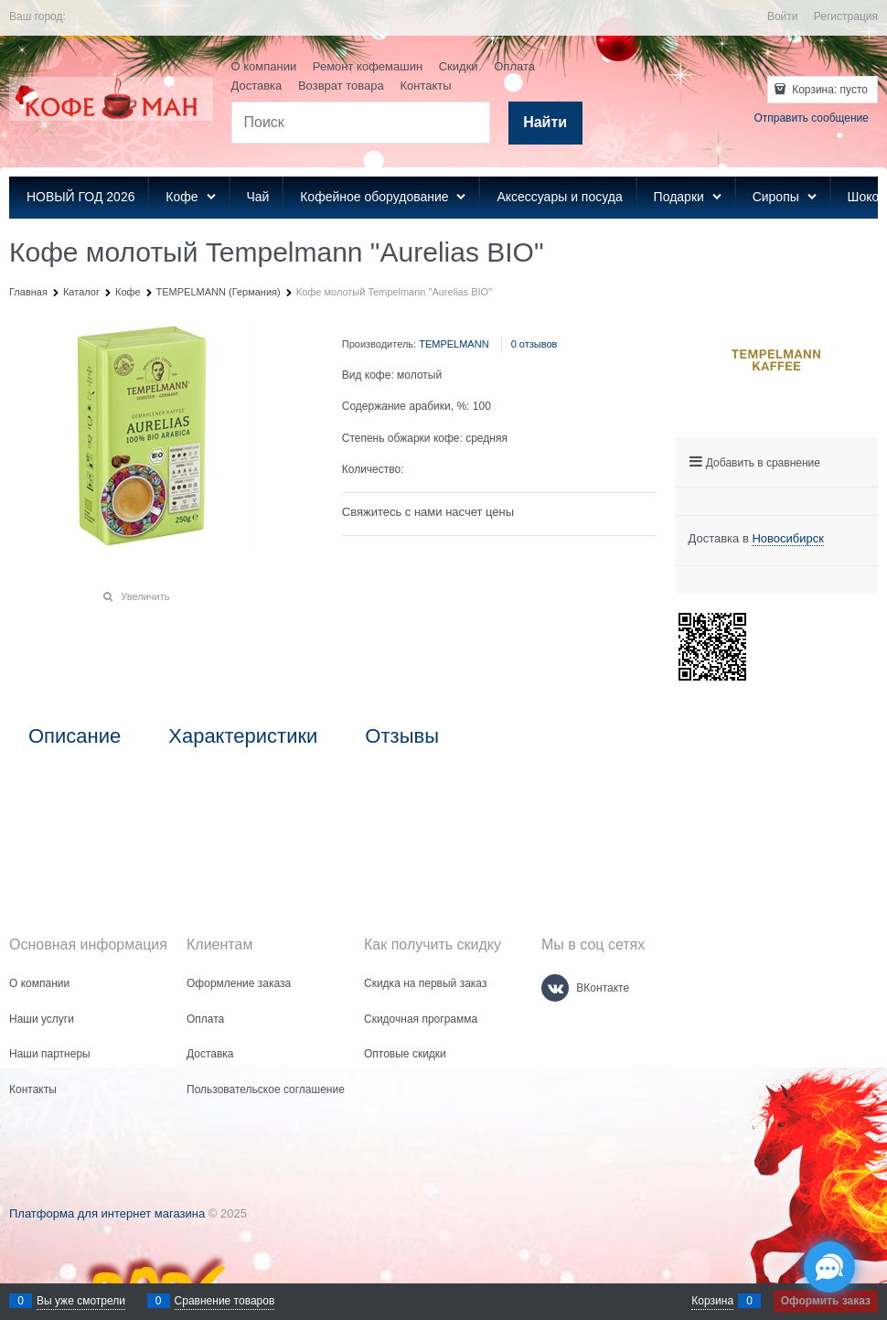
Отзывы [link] (402, 736)
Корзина (712, 1300)
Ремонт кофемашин (367, 66)
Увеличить (145, 596)
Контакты (425, 85)
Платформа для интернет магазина (107, 1213)
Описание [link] (74, 736)
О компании (264, 66)
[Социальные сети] (829, 1267)
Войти (782, 16)
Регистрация (846, 16)
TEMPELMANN (453, 343)
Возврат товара (341, 85)
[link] (788, 538)
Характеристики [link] (242, 736)
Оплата (514, 66)
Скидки (458, 66)
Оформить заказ (826, 1300)
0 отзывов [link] (534, 343)
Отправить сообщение (811, 118)
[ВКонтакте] (555, 988)
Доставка (257, 85)
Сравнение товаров (225, 1300)
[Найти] (545, 123)
